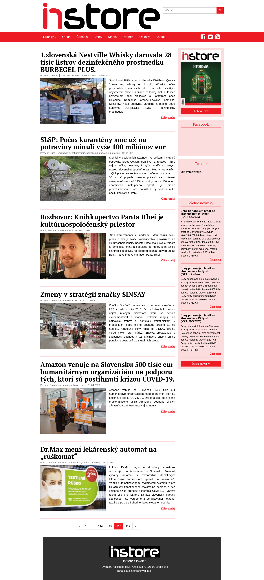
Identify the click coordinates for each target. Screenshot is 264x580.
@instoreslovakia (191, 171)
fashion (67, 300)
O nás (66, 37)
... (92, 526)
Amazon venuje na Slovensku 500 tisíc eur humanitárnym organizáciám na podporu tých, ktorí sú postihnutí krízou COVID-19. (107, 371)
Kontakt (161, 37)
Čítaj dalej (168, 117)
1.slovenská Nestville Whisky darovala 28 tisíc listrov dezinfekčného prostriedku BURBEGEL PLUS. (106, 62)
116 (118, 526)
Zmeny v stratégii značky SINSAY (93, 294)
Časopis (82, 37)
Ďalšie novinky (201, 363)
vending (96, 462)
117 (128, 526)
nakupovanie (78, 153)
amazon (67, 385)
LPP (74, 300)
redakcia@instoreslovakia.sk (134, 570)
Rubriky (49, 37)
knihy (61, 230)
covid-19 (64, 75)
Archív (98, 37)
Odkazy (144, 37)
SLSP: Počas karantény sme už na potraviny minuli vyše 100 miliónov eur (103, 143)
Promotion (55, 300)
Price (52, 153)
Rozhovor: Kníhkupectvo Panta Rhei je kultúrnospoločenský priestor (102, 220)
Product (54, 75)
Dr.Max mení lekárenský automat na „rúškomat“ (98, 453)
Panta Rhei (71, 230)
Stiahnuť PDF (200, 111)
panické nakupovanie (97, 153)
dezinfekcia (77, 75)
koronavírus (90, 75)
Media (112, 37)
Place (43, 230)
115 (109, 526)
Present (44, 75)
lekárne (86, 462)
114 (100, 526)
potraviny (115, 153)
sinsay (81, 300)
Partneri (128, 37)
